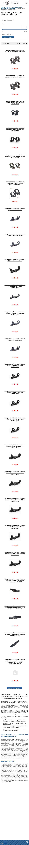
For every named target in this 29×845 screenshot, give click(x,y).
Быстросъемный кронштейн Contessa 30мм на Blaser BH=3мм (15, 339)
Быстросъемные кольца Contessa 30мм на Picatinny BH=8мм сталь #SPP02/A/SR (15, 129)
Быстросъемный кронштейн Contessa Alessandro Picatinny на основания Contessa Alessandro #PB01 (15, 580)
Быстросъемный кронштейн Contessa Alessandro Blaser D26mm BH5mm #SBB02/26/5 (15, 446)
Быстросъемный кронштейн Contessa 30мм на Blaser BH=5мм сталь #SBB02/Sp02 (15, 392)
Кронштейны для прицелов (8, 8)
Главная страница (5, 7)
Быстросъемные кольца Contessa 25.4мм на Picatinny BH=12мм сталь (15, 51)
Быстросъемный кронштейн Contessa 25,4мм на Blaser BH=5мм (15, 209)
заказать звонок (6, 843)
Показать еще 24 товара (14, 688)
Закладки (27, 842)
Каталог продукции (17, 7)
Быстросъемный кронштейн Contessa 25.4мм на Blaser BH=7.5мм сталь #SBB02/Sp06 (15, 313)
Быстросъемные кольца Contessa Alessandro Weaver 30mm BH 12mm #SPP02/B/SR (15, 156)
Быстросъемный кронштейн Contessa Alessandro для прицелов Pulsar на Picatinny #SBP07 (15, 634)
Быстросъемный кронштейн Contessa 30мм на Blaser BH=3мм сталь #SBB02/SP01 (15, 365)
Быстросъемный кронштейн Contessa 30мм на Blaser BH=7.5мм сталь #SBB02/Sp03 (15, 419)
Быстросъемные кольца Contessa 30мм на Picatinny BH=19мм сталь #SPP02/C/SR (15, 102)
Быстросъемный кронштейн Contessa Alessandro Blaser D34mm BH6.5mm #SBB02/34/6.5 (15, 554)
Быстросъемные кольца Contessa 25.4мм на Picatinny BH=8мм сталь (15, 76)
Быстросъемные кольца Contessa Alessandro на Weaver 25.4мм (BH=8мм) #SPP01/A (15, 183)
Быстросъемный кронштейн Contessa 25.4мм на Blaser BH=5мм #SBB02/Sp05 (15, 286)
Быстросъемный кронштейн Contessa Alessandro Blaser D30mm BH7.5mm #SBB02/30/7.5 (15, 500)
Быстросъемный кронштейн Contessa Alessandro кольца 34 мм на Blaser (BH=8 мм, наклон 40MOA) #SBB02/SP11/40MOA (15, 662)
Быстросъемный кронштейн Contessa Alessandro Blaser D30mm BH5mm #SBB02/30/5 (15, 473)
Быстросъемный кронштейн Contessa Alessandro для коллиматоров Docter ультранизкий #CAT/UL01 (15, 607)
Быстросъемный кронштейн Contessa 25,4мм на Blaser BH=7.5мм (15, 234)
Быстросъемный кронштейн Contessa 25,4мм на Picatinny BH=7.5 (15, 260)
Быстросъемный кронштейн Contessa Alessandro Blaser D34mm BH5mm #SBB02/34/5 (15, 527)
